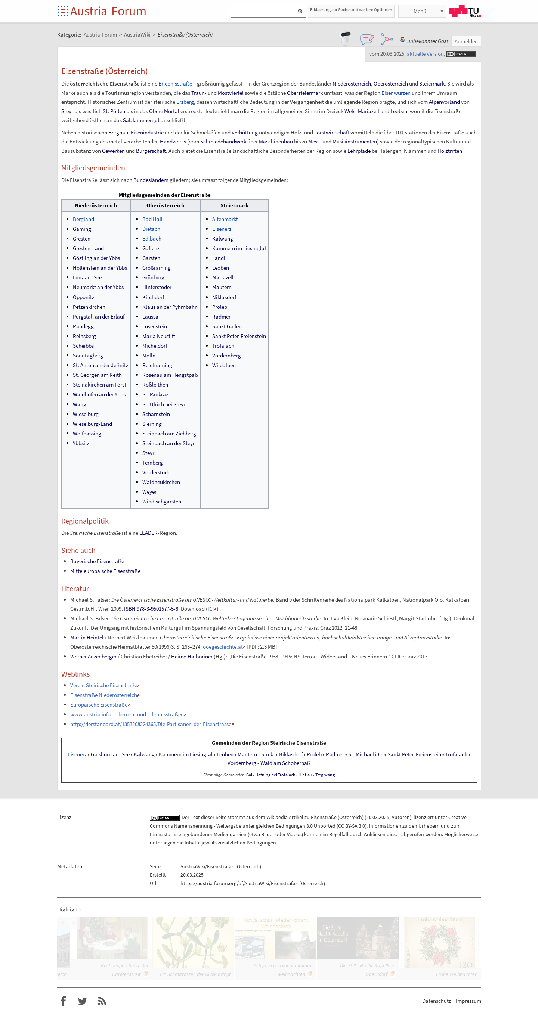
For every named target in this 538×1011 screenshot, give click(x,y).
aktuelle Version (425, 53)
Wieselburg (86, 414)
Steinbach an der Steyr (168, 443)
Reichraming (157, 365)
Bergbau (118, 132)
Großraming (156, 267)
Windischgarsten (161, 501)
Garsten (151, 257)
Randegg (83, 326)
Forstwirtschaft (331, 132)
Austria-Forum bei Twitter (83, 1001)
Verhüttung (245, 132)
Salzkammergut (141, 120)
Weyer (149, 491)
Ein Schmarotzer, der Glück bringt (195, 974)
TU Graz (465, 11)
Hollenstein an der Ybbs (100, 267)
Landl (218, 257)
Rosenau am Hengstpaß (170, 374)
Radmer (221, 316)
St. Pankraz (155, 394)
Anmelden (466, 41)
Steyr (67, 111)
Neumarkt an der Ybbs (98, 287)
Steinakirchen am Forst (99, 384)
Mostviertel (231, 92)
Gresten (81, 238)
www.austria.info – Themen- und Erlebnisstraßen (127, 714)
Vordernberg (226, 355)
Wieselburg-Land (92, 423)
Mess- (314, 141)
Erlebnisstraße (175, 83)
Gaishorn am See (110, 754)
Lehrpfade (359, 150)
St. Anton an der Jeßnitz (100, 365)
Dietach (151, 228)
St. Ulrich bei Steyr (163, 404)
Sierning (152, 423)
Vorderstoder (157, 472)
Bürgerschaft (151, 150)
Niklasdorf (224, 297)
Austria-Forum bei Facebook (63, 1001)
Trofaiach (223, 345)
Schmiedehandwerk (223, 141)
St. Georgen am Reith (97, 374)
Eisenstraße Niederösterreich (103, 694)
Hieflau (305, 775)
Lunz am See (87, 277)
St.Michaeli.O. (365, 754)
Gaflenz (151, 248)
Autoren (401, 817)
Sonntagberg (88, 355)
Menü (420, 11)
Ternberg (152, 462)
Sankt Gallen (227, 326)
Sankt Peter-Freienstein (239, 335)
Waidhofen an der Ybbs (99, 394)
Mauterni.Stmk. (256, 754)
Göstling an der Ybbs (96, 257)
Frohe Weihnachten (456, 974)
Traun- (199, 92)
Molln (148, 355)
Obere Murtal (164, 111)
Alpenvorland (444, 101)
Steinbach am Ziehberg (169, 433)
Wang (79, 404)
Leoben (398, 111)
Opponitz (83, 297)
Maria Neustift (158, 335)
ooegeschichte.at (223, 646)
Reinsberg (84, 335)
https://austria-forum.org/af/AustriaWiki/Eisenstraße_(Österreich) (252, 883)
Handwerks (173, 141)
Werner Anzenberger (93, 656)
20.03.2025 (377, 817)
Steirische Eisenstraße (298, 742)
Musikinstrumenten (355, 141)
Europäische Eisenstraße (98, 704)
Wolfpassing (87, 433)
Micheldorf (154, 345)
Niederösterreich (352, 83)
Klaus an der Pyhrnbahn (170, 306)
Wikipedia (277, 817)
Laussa (150, 316)
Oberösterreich (391, 83)
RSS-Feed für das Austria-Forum (102, 1001)
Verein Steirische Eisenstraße (103, 685)
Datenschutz (436, 1000)
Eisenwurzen (396, 92)
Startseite (63, 11)
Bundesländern (150, 179)
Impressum (468, 1000)
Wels (349, 111)
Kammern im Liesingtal (239, 248)
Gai (249, 775)
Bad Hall (152, 219)
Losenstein (154, 326)
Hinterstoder (156, 287)
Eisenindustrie (147, 132)
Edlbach (151, 238)
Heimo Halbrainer (192, 656)
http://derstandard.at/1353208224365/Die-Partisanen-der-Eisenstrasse (150, 724)
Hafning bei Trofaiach (275, 775)
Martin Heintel (86, 637)
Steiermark (432, 83)
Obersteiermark (305, 92)
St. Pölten (114, 111)
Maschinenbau (276, 141)
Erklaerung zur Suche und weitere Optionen (351, 9)
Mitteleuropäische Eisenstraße (105, 570)
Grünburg (153, 277)
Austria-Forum (108, 11)
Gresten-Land (88, 248)
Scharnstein (156, 414)
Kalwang (222, 238)
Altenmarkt (225, 219)
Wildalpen (224, 365)
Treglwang (325, 775)
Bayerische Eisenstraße (97, 561)
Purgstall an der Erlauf (98, 316)
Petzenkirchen (89, 306)
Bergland (83, 219)
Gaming (82, 228)
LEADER (148, 532)
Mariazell (368, 111)
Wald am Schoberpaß (285, 763)
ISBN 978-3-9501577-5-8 (151, 608)
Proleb (219, 306)
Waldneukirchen (161, 482)
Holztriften (449, 150)
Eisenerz (221, 228)
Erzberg (185, 101)
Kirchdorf (153, 297)
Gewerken (113, 150)
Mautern (222, 287)
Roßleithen (155, 384)
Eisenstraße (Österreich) (337, 817)
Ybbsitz (81, 443)
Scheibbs (83, 345)
